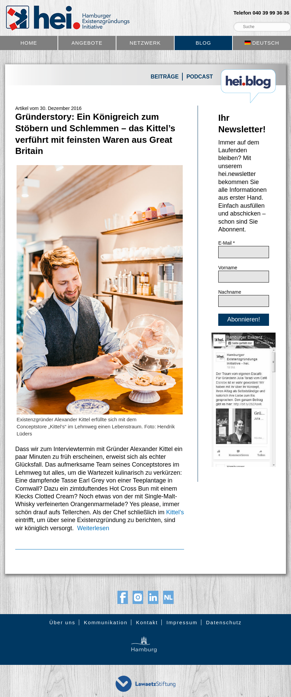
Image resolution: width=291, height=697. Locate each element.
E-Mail (226, 243)
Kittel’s (175, 512)
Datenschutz (224, 622)
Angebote (86, 43)
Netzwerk (145, 43)
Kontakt (147, 622)
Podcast (199, 77)
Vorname (227, 267)
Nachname (229, 292)
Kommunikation (106, 622)
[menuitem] (262, 43)
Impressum (182, 622)
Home (29, 43)
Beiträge (165, 77)
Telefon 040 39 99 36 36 (261, 13)
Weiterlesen (93, 528)
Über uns (62, 622)
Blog (203, 43)
